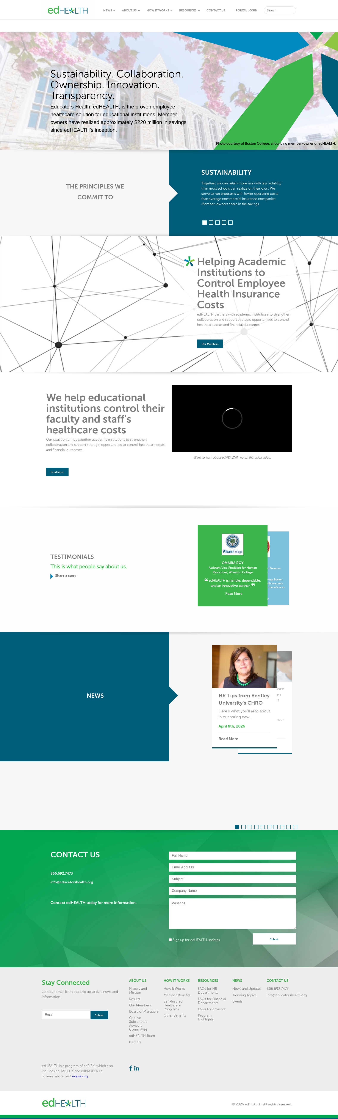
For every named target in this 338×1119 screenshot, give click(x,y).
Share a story (64, 576)
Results (134, 999)
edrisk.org (80, 1076)
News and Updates (246, 989)
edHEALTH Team (142, 1036)
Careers (135, 1042)
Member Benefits (177, 995)
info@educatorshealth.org (287, 995)
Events (237, 1001)
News (107, 10)
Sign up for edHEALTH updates (194, 940)
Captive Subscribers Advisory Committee (138, 1023)
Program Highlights (205, 1017)
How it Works (177, 981)
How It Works (158, 10)
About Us (129, 10)
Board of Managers (143, 1012)
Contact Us (216, 10)
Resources (188, 10)
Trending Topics (244, 995)
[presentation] (202, 951)
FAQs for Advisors (211, 1009)
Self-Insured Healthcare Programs (173, 1005)
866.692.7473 (278, 989)
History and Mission (138, 991)
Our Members (210, 344)
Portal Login (246, 10)
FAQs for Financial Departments (212, 1001)
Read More (57, 472)
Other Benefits (175, 1015)
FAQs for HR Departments (208, 991)
